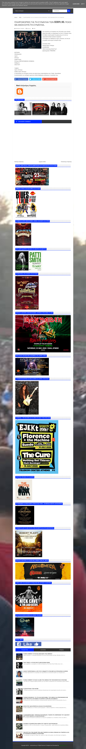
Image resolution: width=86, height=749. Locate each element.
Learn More (76, 4)
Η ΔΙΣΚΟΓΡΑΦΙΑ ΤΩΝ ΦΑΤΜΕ (30, 688)
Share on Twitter (35, 79)
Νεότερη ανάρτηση (19, 161)
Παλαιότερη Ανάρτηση (66, 161)
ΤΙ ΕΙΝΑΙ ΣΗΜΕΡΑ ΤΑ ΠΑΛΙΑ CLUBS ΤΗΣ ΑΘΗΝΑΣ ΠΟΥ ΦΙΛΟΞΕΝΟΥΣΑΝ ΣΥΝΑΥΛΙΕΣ (45, 680)
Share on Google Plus (49, 79)
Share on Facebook (20, 79)
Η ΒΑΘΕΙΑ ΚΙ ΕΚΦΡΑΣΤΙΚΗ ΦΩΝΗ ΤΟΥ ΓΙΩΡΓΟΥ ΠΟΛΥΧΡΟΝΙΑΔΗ (40, 723)
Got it (82, 4)
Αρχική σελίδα (42, 161)
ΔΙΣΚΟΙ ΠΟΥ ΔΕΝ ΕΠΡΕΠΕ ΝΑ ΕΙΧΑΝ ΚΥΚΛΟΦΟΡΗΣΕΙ (37, 706)
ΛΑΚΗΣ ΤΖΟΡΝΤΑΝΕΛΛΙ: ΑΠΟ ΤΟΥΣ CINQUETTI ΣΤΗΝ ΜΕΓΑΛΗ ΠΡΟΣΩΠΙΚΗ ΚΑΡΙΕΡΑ (45, 671)
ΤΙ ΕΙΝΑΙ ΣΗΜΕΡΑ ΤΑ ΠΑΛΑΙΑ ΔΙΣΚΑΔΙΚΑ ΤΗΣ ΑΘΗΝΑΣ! (37, 653)
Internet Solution (62, 745)
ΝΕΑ (34, 28)
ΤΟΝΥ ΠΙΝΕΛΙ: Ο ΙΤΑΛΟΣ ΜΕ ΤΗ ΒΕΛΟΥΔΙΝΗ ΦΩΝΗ (36, 662)
